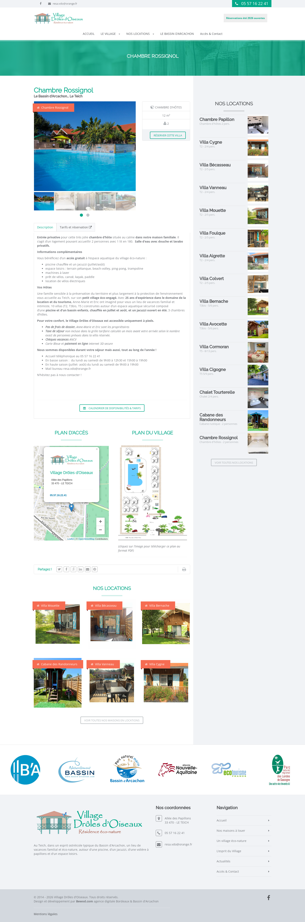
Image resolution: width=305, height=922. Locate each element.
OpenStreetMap (86, 539)
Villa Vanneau (102, 664)
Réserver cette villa (168, 135)
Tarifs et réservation (76, 227)
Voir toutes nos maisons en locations (111, 720)
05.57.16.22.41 (58, 495)
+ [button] (100, 522)
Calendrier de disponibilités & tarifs (112, 408)
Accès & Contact (211, 34)
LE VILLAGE (110, 34)
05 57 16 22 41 (254, 3)
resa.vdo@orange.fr (65, 3)
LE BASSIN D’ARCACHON (177, 34)
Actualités (223, 861)
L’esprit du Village (229, 851)
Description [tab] (45, 227)
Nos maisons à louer (231, 831)
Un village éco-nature (231, 841)
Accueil (222, 820)
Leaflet (70, 539)
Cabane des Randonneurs (57, 664)
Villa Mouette (48, 606)
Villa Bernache (157, 606)
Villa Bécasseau (104, 606)
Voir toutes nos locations (234, 462)
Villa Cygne (154, 664)
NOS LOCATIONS (140, 34)
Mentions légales (46, 914)
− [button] (100, 530)
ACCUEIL (88, 34)
